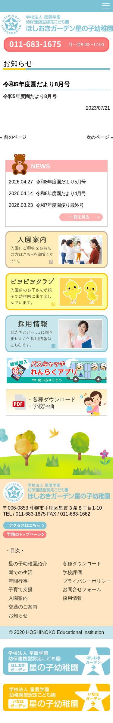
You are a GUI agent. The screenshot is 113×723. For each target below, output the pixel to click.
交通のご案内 (22, 606)
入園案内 (18, 598)
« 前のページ (13, 137)
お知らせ (18, 615)
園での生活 (20, 572)
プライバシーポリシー (87, 581)
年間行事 (18, 581)
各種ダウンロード (82, 563)
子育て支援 (20, 589)
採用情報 (72, 598)
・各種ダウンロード (51, 400)
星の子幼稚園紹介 (27, 563)
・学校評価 (40, 406)
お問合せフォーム (82, 589)
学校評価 (72, 572)
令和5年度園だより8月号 (30, 96)
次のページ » (99, 137)
